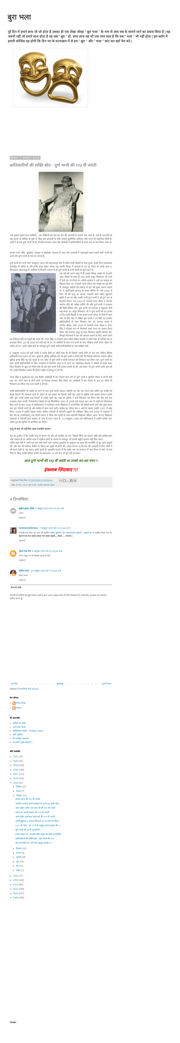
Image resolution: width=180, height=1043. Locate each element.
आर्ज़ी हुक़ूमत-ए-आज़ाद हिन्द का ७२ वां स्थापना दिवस (36, 821)
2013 (16, 880)
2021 (16, 756)
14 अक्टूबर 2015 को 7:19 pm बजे (46, 570)
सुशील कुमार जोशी (26, 508)
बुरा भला (19, 17)
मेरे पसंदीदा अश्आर (21, 738)
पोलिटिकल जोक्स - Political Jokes (28, 731)
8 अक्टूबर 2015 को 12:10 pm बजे (47, 551)
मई (17, 866)
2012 (16, 884)
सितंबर (19, 848)
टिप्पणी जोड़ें (16, 587)
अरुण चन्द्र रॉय (25, 551)
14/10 (24, 485)
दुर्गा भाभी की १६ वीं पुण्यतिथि (27, 829)
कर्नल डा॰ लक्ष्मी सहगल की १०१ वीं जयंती (32, 812)
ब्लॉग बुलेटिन (18, 734)
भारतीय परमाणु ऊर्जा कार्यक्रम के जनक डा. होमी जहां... (37, 803)
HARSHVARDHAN (28, 528)
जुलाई (18, 857)
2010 (16, 893)
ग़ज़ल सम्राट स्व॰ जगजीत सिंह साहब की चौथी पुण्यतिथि (38, 834)
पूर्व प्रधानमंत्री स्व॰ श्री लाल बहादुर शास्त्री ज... (33, 843)
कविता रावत (24, 570)
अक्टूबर (19, 795)
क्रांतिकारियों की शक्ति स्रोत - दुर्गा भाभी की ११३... (35, 838)
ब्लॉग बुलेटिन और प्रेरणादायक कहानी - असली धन (71, 533)
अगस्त (19, 852)
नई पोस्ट (14, 683)
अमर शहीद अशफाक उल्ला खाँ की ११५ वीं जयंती (35, 816)
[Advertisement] (61, 931)
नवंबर (18, 791)
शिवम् (18, 708)
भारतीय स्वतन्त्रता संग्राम (46, 485)
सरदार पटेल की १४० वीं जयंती (27, 799)
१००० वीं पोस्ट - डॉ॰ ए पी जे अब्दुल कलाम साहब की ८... (38, 825)
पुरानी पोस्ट (106, 683)
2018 (16, 769)
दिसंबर (19, 786)
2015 (16, 783)
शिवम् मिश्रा (21, 703)
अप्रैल (18, 870)
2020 (16, 761)
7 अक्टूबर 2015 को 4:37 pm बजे (49, 508)
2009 (16, 897)
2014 (16, 875)
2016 (16, 778)
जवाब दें (22, 518)
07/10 (18, 485)
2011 (16, 889)
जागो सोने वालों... (20, 727)
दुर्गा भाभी (32, 485)
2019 (16, 765)
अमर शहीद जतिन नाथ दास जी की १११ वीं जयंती (35, 808)
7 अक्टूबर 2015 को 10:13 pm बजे (55, 528)
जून (18, 861)
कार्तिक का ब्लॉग (19, 723)
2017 (16, 774)
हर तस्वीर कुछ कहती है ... (23, 742)
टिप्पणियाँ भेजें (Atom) (28, 689)
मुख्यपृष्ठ (60, 683)
